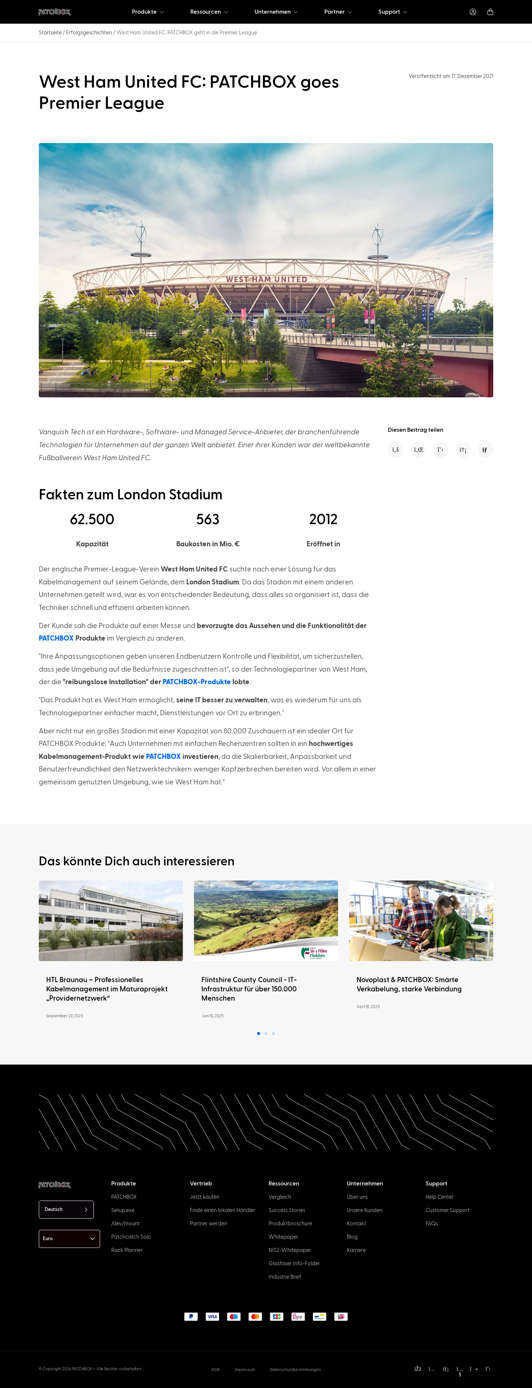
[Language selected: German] (66, 1210)
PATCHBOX (56, 638)
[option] (42, 1381)
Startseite (50, 32)
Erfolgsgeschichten (89, 32)
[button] (395, 449)
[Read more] (111, 920)
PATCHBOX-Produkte (197, 682)
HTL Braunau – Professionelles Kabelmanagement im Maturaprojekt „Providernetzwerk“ (107, 989)
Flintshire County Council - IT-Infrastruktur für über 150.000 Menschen (249, 989)
